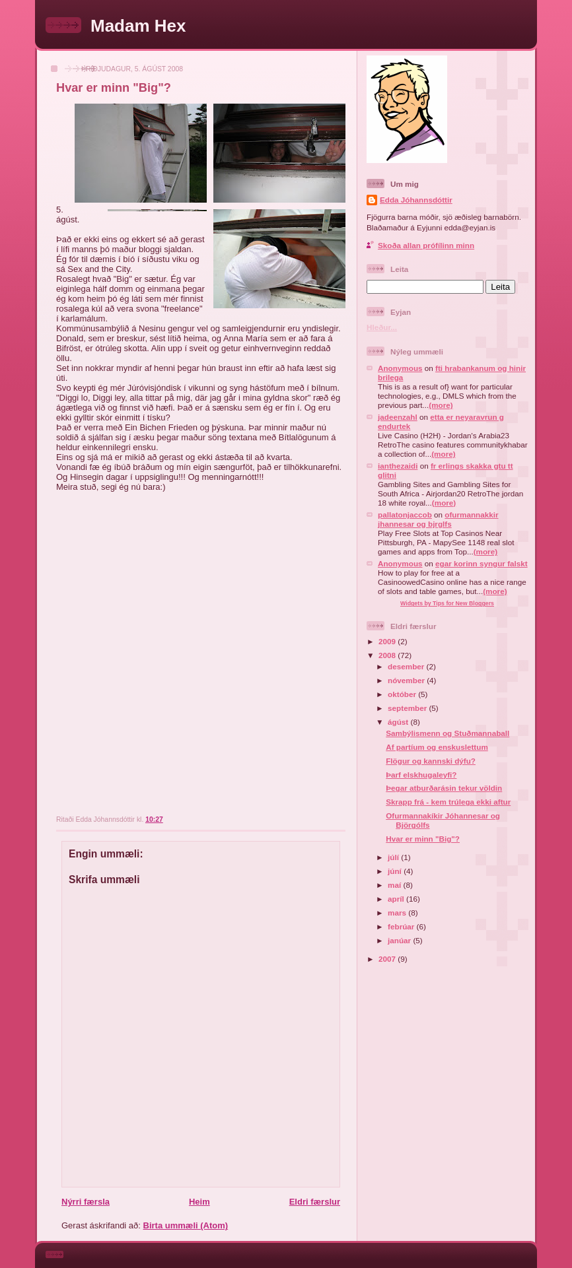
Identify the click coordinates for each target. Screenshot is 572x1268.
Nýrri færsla (85, 1202)
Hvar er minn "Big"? (113, 87)
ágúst (399, 721)
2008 (388, 655)
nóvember (407, 680)
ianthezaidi (397, 465)
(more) (440, 405)
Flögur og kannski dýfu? (431, 760)
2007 (388, 958)
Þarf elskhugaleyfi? (421, 774)
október (403, 694)
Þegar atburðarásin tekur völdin (444, 788)
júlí (394, 857)
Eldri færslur (314, 1202)
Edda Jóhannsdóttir (416, 199)
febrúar (402, 926)
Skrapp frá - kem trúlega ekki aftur (448, 801)
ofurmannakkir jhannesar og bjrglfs (438, 519)
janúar (400, 940)
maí (395, 885)
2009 (388, 641)
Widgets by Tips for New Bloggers (447, 603)
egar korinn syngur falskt (481, 563)
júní (396, 871)
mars (398, 912)
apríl (397, 898)
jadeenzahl (397, 417)
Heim (199, 1202)
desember (407, 666)
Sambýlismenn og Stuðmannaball (447, 733)
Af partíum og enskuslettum (437, 747)
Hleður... (382, 327)
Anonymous (400, 368)
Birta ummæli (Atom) (186, 1225)
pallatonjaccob (405, 514)
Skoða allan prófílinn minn (426, 245)
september (408, 708)
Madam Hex (138, 26)
